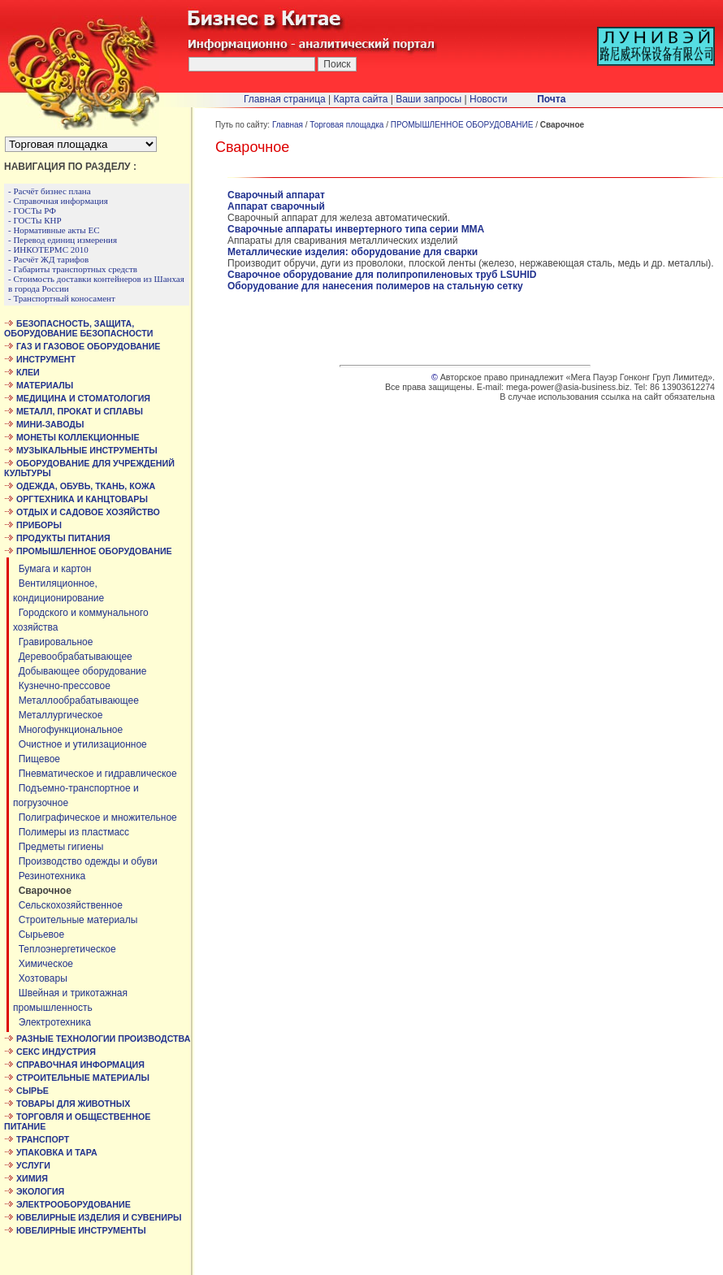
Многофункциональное (68, 729)
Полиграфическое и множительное (95, 817)
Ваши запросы (428, 99)
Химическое (43, 963)
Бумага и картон (52, 569)
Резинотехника (49, 876)
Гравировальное (53, 642)
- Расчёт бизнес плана (49, 191)
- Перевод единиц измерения (62, 240)
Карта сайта (361, 99)
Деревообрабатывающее (72, 656)
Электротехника (52, 1022)
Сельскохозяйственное (68, 905)
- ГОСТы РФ (32, 210)
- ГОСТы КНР (35, 220)
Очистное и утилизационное (80, 744)
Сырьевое (38, 934)
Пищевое (36, 759)
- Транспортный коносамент (61, 298)
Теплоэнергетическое (64, 949)
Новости (488, 99)
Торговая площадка (346, 124)
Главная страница (285, 99)
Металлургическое (57, 715)
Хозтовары (40, 978)
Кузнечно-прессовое (61, 686)
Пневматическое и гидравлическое (95, 773)
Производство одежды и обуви (85, 861)
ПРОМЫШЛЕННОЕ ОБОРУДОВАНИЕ (462, 124)
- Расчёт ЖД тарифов (48, 259)
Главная (287, 124)
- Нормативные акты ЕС (54, 230)
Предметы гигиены (58, 846)
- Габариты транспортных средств (72, 269)
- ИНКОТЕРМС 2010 (48, 249)
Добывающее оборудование (79, 671)
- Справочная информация (58, 201)
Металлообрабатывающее (76, 700)
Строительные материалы (75, 920)
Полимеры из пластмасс (71, 832)
